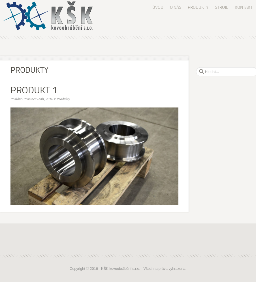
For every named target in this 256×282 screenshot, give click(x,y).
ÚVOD (157, 7)
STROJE (221, 7)
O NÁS (175, 7)
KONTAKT (244, 7)
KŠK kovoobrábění (51, 15)
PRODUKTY (198, 7)
